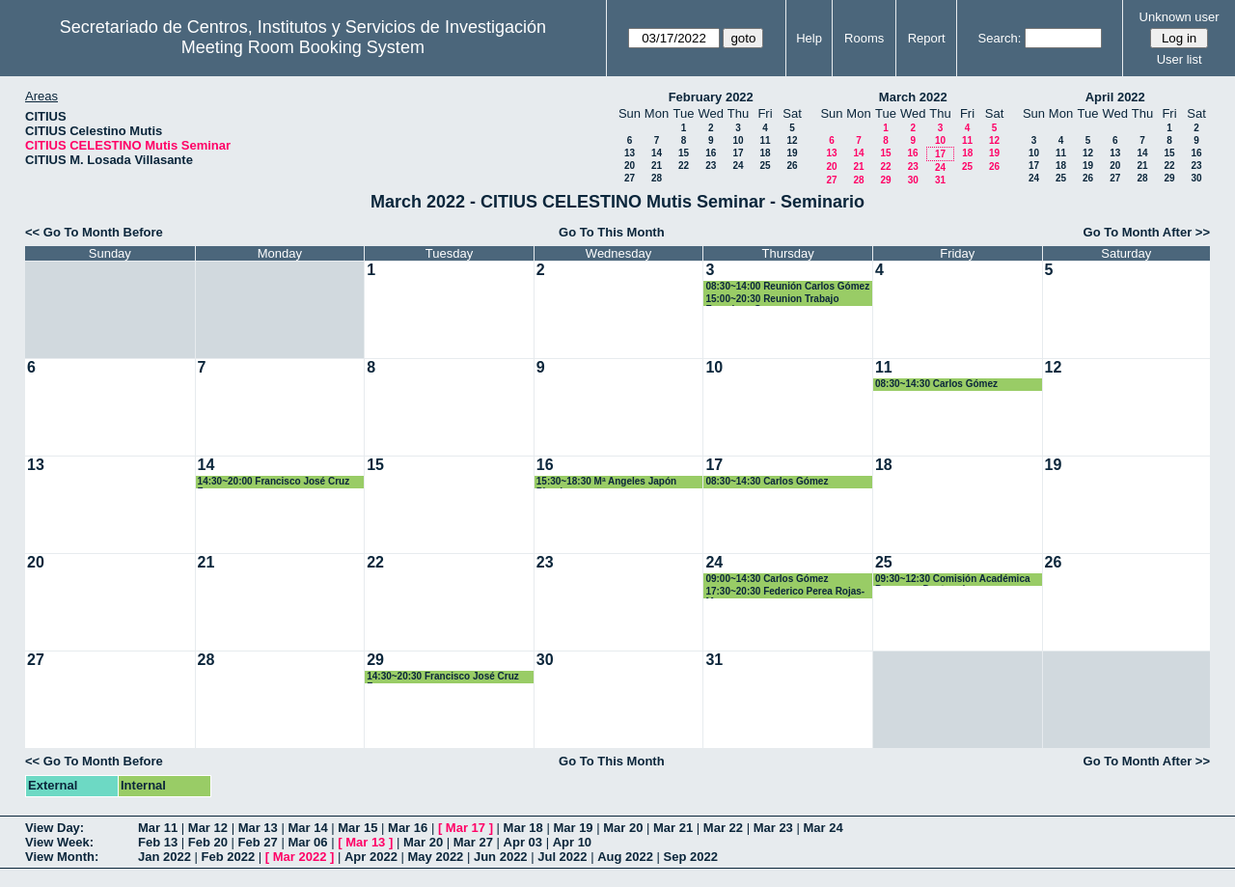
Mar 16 (407, 827)
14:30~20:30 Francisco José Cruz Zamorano (443, 677)
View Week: (59, 842)
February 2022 (711, 97)
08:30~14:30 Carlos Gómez (936, 383)
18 (764, 153)
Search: (1000, 38)
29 (885, 180)
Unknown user (1179, 17)
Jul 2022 (562, 856)
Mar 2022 (300, 856)
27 (629, 178)
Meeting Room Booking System (303, 47)
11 (764, 140)
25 (764, 165)
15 (683, 153)
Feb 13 (158, 842)
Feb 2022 (229, 856)
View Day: (54, 827)
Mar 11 (158, 827)
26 (791, 165)
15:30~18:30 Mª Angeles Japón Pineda (606, 482)
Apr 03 (523, 842)
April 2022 (1115, 97)
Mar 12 (208, 827)
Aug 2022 (625, 856)
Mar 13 (258, 827)
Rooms (864, 38)
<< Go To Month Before (94, 232)
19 (791, 153)
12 (791, 140)
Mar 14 (307, 827)
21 (656, 165)
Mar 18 (523, 827)
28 (656, 178)
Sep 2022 (691, 856)
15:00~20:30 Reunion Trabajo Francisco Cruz (771, 299)
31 (940, 180)
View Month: (61, 856)
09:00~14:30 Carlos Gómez (766, 578)
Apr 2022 (371, 856)
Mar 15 (357, 827)
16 (710, 153)
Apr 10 (572, 842)
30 (913, 180)
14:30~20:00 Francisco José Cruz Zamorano (274, 482)
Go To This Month (612, 232)
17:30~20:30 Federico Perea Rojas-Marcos (784, 592)
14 (656, 153)
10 (737, 140)
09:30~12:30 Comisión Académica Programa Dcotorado (952, 579)
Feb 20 (208, 842)
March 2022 (913, 97)
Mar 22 (723, 827)
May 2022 (436, 856)
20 (629, 165)
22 (683, 165)
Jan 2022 (164, 856)
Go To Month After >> (1147, 232)
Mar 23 (773, 827)
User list (1179, 59)
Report (927, 38)
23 (710, 165)
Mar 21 (673, 827)
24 (737, 165)
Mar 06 (307, 842)
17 (737, 153)
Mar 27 (473, 842)
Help (809, 38)
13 (629, 153)
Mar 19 (572, 827)
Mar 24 (822, 827)
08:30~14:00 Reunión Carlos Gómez (787, 286)
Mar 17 (465, 827)
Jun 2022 (501, 856)
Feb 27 (258, 842)
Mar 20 (623, 827)
